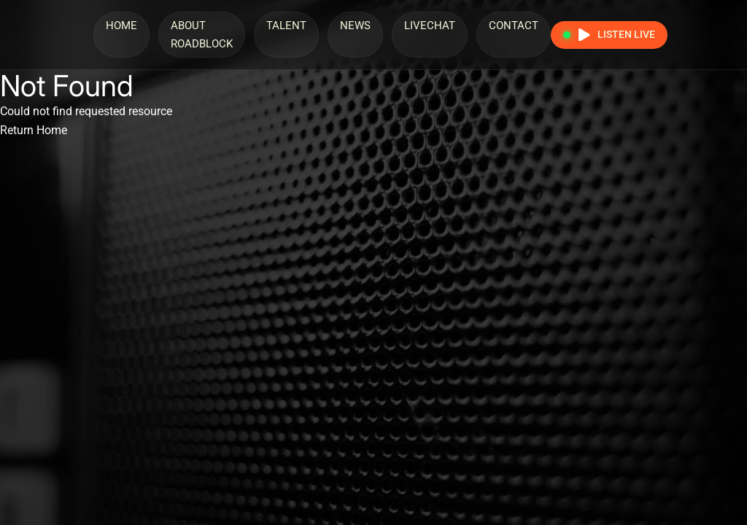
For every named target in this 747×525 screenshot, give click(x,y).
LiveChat (429, 25)
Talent (286, 25)
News (355, 25)
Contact (513, 25)
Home (121, 25)
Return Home (33, 130)
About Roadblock (202, 34)
